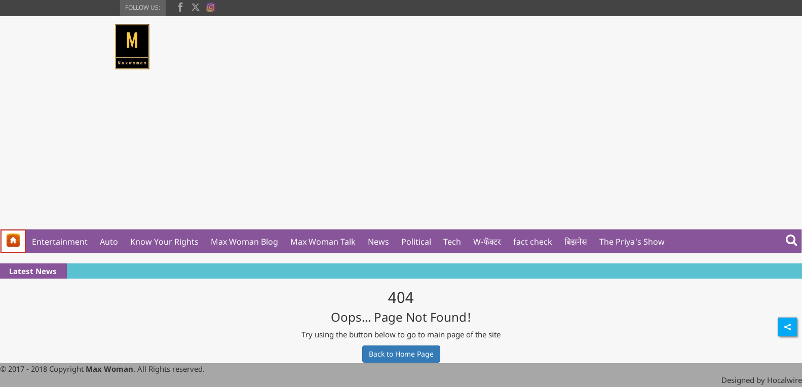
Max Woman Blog (244, 241)
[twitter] (195, 6)
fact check (532, 241)
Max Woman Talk (323, 241)
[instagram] (210, 6)
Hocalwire (784, 380)
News (378, 241)
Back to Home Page (401, 354)
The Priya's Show (632, 241)
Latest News (33, 271)
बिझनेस (575, 241)
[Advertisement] (401, 153)
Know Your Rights (164, 241)
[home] (13, 241)
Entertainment (60, 241)
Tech (452, 241)
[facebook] (180, 6)
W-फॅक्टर (487, 241)
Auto (109, 241)
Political (416, 241)
